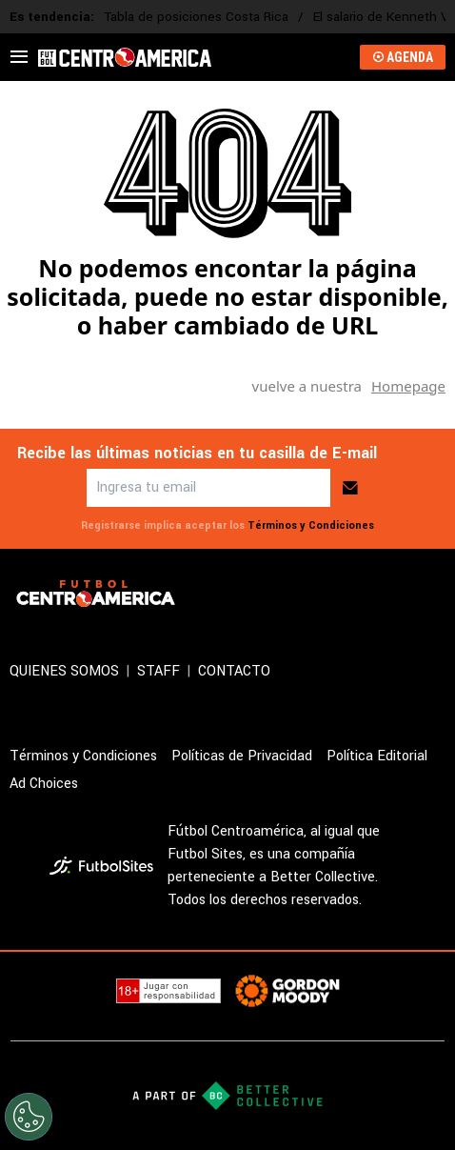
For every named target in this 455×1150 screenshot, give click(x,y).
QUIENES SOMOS (64, 671)
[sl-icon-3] (434, 593)
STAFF (158, 671)
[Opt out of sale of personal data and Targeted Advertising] (28, 1116)
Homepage (408, 385)
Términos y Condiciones (310, 525)
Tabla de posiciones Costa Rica (196, 17)
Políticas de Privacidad (241, 756)
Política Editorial (376, 756)
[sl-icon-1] (350, 593)
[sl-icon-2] (392, 593)
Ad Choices (44, 784)
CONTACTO (234, 671)
